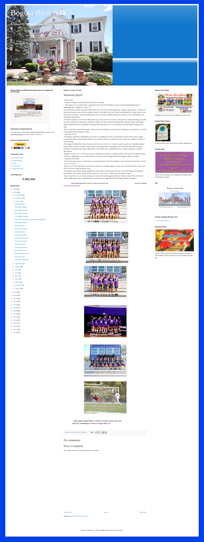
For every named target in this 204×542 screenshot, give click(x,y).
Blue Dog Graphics (163, 220)
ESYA (15, 163)
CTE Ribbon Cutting (21, 216)
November (18, 198)
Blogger (120, 530)
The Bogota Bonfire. (21, 210)
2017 (15, 314)
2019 (15, 308)
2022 (15, 298)
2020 (15, 305)
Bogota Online (17, 160)
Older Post (143, 512)
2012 (15, 329)
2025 (15, 192)
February (18, 285)
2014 (15, 323)
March (17, 282)
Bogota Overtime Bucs (22, 253)
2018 (15, 311)
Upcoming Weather (21, 207)
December (18, 195)
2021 (15, 301)
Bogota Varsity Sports (21, 238)
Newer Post (68, 512)
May (16, 276)
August (17, 267)
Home (106, 512)
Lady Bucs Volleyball (21, 260)
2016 (15, 317)
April (17, 279)
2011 (15, 332)
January (17, 288)
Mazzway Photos (18, 158)
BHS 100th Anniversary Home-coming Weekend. (30, 219)
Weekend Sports (20, 226)
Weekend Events (20, 204)
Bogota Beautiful (18, 169)
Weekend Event (20, 257)
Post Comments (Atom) (79, 516)
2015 (15, 320)
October (18, 201)
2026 (15, 189)
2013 (15, 326)
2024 (15, 292)
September (18, 264)
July (16, 270)
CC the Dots (16, 166)
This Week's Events (21, 213)
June (16, 273)
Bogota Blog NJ (36, 12)
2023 (15, 295)
